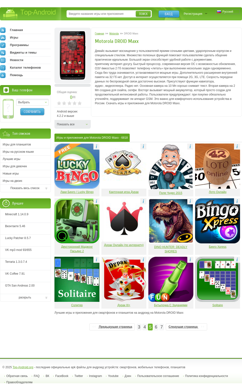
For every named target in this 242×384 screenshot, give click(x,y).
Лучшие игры (11, 159)
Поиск (143, 14)
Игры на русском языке (18, 151)
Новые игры (11, 173)
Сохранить (32, 112)
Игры (9, 37)
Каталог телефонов (20, 67)
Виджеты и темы (18, 52)
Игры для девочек (15, 166)
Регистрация (193, 14)
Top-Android (29, 14)
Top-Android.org (23, 367)
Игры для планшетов (17, 144)
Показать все (66, 124)
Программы (14, 45)
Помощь (11, 75)
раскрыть (25, 297)
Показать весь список (24, 188)
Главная (11, 30)
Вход (169, 14)
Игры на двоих (12, 181)
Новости (11, 60)
